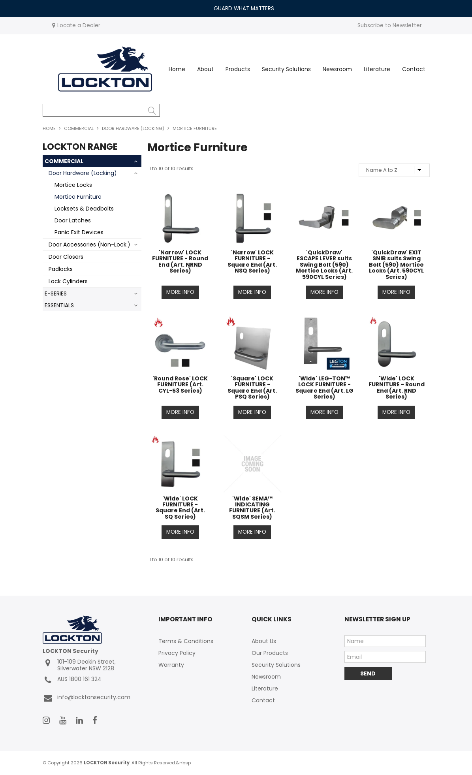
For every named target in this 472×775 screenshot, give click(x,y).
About (205, 69)
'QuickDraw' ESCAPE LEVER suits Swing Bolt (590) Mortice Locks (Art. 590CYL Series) (324, 264)
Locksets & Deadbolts (84, 209)
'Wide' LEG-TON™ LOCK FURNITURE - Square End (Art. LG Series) (324, 387)
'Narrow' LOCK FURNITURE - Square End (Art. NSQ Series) (252, 261)
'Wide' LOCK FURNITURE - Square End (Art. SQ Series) (180, 508)
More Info (180, 292)
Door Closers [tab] (66, 257)
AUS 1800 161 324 (72, 680)
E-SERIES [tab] (56, 293)
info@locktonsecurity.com (86, 698)
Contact (413, 69)
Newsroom (337, 69)
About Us (264, 641)
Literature (377, 69)
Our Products (270, 653)
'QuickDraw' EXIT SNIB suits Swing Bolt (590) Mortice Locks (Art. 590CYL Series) (396, 264)
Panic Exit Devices (79, 232)
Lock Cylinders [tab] (68, 281)
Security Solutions (286, 69)
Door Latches (73, 220)
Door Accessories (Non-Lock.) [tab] (89, 244)
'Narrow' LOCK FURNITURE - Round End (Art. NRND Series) (180, 261)
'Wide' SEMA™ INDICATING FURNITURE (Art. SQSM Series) (252, 508)
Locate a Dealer (78, 25)
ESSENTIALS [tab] (59, 305)
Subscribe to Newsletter (389, 25)
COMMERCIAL (79, 128)
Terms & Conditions (185, 641)
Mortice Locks (73, 185)
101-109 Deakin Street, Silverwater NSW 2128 (79, 665)
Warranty (171, 665)
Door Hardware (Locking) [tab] (83, 173)
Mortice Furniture (78, 197)
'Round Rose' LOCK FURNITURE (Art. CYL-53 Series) (180, 384)
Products (238, 69)
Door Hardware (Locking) (133, 128)
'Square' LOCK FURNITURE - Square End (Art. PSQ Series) (252, 387)
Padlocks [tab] (61, 269)
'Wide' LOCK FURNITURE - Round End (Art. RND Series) (397, 387)
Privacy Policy (177, 653)
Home (177, 69)
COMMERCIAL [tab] (64, 161)
